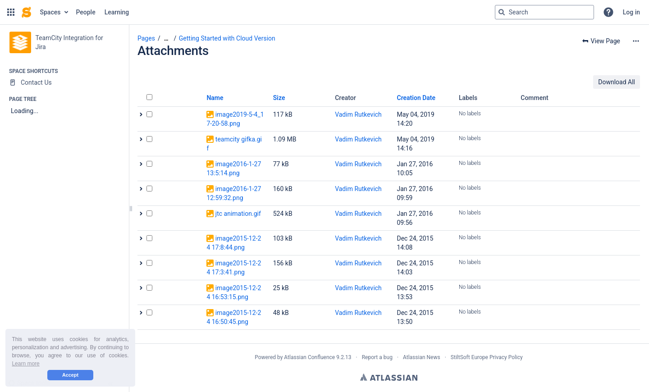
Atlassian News (421, 357)
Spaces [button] (50, 12)
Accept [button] (70, 375)
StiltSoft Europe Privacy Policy (487, 357)
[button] (11, 12)
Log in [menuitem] (631, 12)
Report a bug (377, 357)
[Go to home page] (26, 12)
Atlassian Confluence (309, 357)
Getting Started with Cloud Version (227, 38)
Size (279, 97)
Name (214, 97)
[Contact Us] (64, 82)
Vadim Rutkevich (358, 114)
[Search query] (544, 12)
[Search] (501, 12)
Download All (616, 82)
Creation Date (416, 97)
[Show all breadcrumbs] (166, 38)
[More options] (635, 41)
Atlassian (388, 377)
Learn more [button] (25, 363)
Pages (146, 38)
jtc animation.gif (238, 213)
